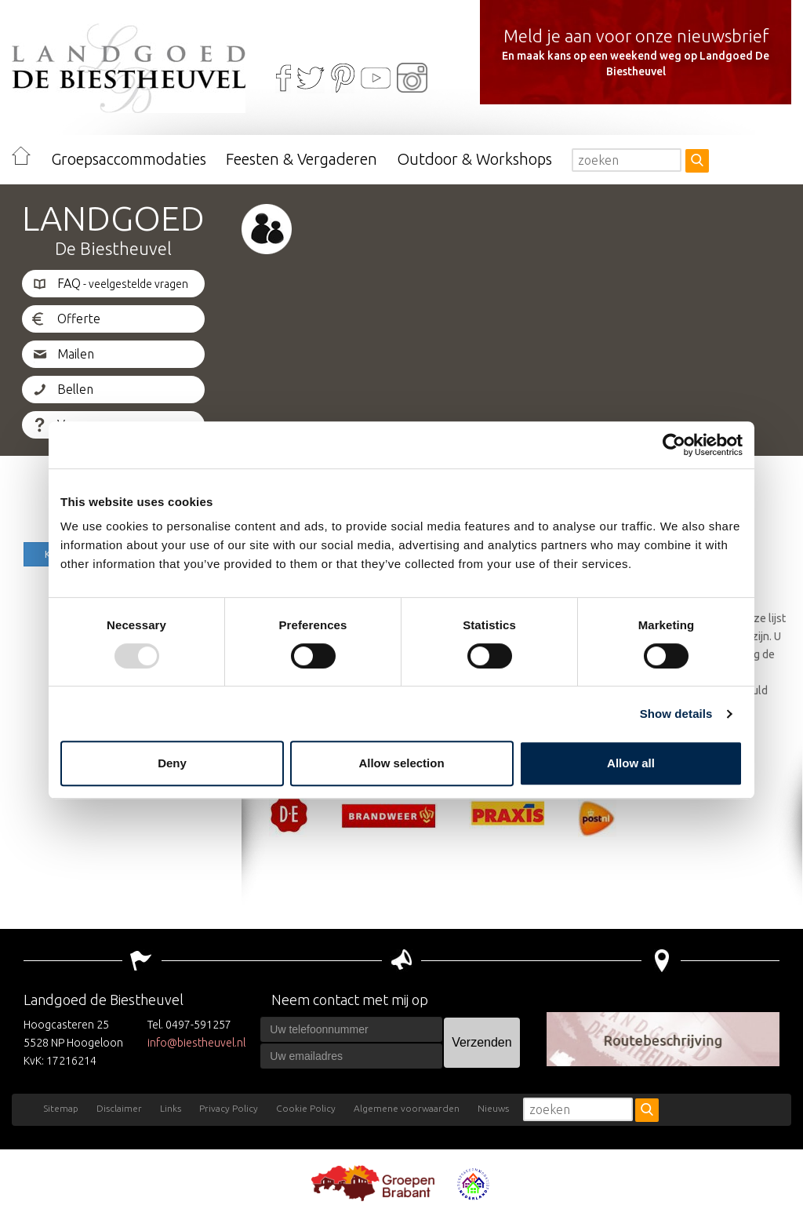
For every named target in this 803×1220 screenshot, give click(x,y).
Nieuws (493, 1108)
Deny (172, 763)
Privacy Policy (228, 1108)
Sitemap (60, 1108)
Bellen (75, 389)
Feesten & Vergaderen (301, 159)
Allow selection (401, 763)
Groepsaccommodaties (128, 159)
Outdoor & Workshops (474, 159)
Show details (676, 713)
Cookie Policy (306, 1108)
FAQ (122, 283)
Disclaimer (119, 1108)
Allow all (631, 763)
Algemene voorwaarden (407, 1108)
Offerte (78, 318)
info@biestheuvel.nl (196, 1042)
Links (170, 1108)
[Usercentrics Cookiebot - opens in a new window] (674, 445)
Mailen (75, 354)
